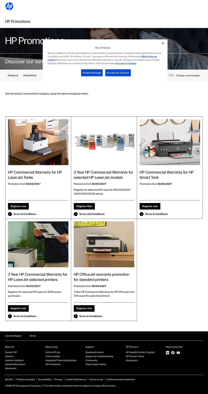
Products (13, 75)
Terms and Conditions (92, 214)
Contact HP (11, 352)
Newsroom (10, 368)
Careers (9, 356)
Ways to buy (51, 347)
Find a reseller (52, 356)
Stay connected (174, 347)
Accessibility (44, 379)
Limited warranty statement (115, 379)
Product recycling (25, 379)
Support (89, 347)
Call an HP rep (52, 352)
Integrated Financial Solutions (61, 360)
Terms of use (91, 379)
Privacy (58, 379)
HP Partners (132, 347)
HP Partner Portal (135, 356)
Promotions (30, 75)
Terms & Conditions (24, 214)
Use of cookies (73, 379)
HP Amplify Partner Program (140, 352)
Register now (18, 206)
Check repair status (95, 364)
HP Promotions (53, 364)
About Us (9, 347)
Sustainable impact (15, 364)
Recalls (9, 379)
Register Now (84, 206)
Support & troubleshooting (99, 356)
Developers (132, 360)
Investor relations (14, 360)
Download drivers (94, 352)
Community (91, 360)
